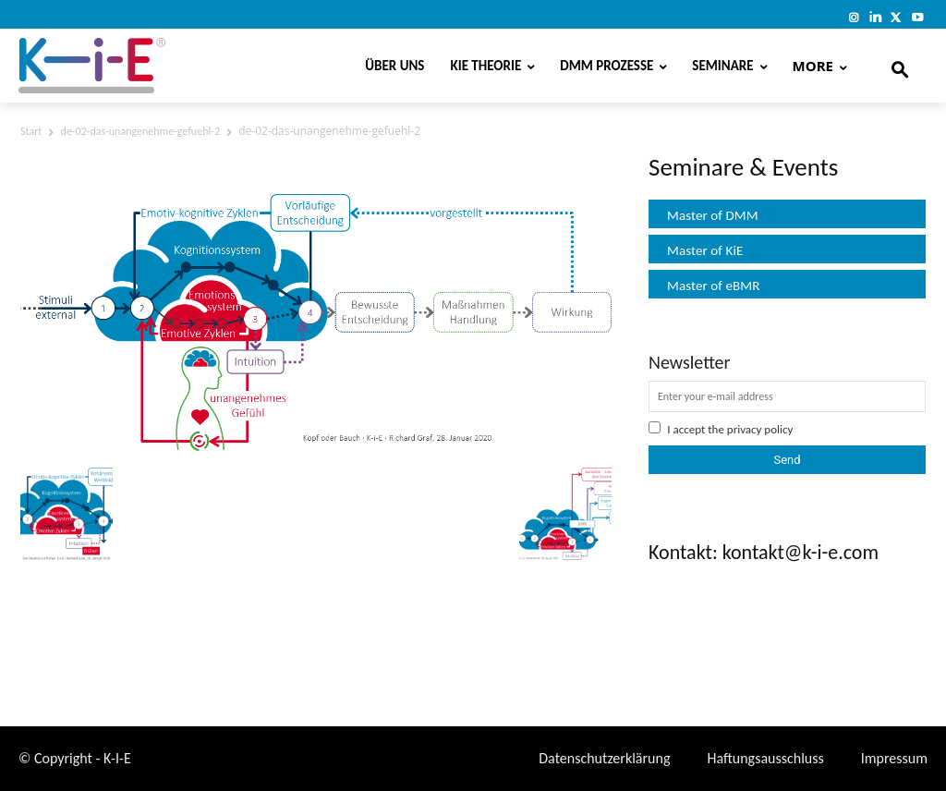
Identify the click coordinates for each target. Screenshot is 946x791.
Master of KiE (705, 250)
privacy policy (760, 429)
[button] (900, 65)
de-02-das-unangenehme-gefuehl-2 (140, 131)
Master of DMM (712, 215)
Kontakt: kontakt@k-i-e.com (764, 552)
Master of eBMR (713, 285)
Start (31, 131)
